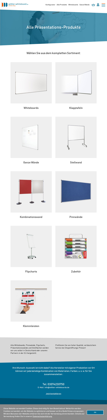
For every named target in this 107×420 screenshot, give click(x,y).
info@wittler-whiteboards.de (57, 387)
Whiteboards (73, 5)
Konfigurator (50, 5)
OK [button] (95, 412)
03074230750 (56, 384)
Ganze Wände (85, 5)
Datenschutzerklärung (42, 416)
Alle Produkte (62, 5)
